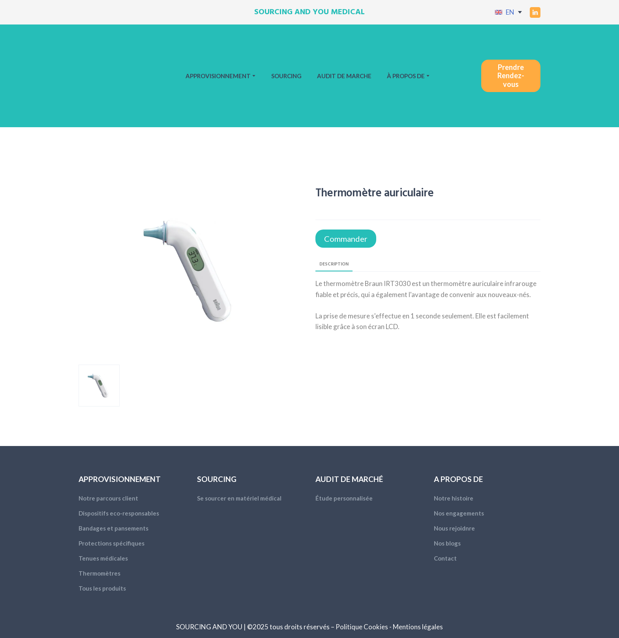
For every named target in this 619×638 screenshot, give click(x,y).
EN (510, 12)
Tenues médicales (103, 558)
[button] (535, 12)
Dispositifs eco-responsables (119, 513)
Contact (445, 558)
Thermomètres (99, 573)
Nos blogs (447, 543)
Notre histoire (453, 498)
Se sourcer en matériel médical (239, 498)
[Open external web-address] (499, 12)
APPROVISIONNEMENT (218, 75)
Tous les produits (102, 588)
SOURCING (286, 75)
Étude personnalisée (344, 498)
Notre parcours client (108, 498)
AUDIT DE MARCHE (344, 75)
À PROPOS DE (406, 75)
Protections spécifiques (111, 543)
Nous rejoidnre (454, 528)
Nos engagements (459, 513)
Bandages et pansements (113, 528)
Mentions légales (418, 627)
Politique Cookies (362, 627)
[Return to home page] (106, 75)
